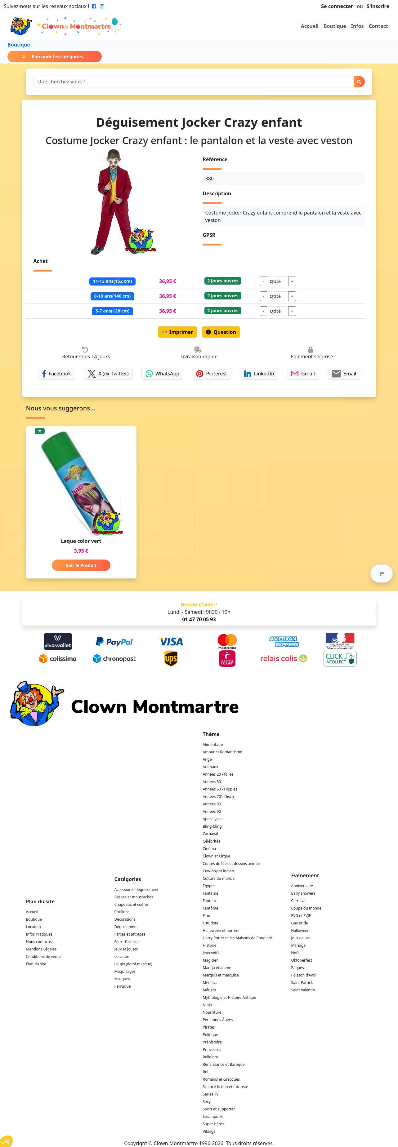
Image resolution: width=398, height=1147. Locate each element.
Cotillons (122, 911)
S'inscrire (378, 6)
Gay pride (299, 923)
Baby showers (303, 893)
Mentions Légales (41, 949)
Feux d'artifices (127, 941)
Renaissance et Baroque (224, 1064)
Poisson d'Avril (303, 975)
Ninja (207, 1005)
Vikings (209, 1131)
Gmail (303, 374)
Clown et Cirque (216, 856)
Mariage (298, 945)
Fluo (206, 915)
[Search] (194, 81)
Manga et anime (217, 967)
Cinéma (209, 848)
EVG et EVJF (301, 915)
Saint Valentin (303, 990)
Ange (207, 759)
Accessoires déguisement (136, 889)
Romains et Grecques (221, 1079)
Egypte (209, 885)
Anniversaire (302, 885)
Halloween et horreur (221, 930)
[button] (381, 573)
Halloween (300, 930)
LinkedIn (259, 374)
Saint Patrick (302, 982)
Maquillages (125, 971)
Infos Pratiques (39, 934)
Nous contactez (39, 941)
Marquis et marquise (221, 975)
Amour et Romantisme (222, 752)
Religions (211, 1057)
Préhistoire (212, 1042)
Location (33, 926)
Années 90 (212, 811)
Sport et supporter (219, 1109)
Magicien (211, 960)
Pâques (297, 967)
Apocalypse (213, 819)
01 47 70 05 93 (199, 619)
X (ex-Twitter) (108, 374)
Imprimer (177, 332)
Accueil (310, 26)
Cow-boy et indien (218, 871)
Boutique (335, 26)
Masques (122, 978)
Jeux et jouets (126, 949)
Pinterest (211, 374)
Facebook (56, 374)
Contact (378, 26)
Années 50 (212, 781)
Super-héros (213, 1124)
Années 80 (212, 804)
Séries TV (211, 1094)
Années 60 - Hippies (220, 789)
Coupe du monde (306, 908)
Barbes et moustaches (133, 897)
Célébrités (212, 841)
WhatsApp (162, 374)
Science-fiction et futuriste (225, 1086)
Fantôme (210, 908)
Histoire (210, 945)
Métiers (209, 990)
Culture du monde (219, 878)
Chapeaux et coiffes (131, 904)
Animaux (210, 766)
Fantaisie (210, 893)
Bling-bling (212, 826)
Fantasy (209, 900)
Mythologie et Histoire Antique (229, 997)
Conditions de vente (43, 956)
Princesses (212, 1049)
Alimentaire (213, 744)
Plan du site (36, 964)
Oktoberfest (301, 960)
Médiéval (211, 982)
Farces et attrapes (129, 934)
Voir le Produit (81, 565)
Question (221, 332)
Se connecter (337, 6)
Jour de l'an (301, 938)
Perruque (122, 986)
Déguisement (126, 926)
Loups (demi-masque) (133, 964)
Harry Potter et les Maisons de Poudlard (237, 938)
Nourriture (212, 1012)
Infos (357, 26)
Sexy (207, 1101)
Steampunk (213, 1116)
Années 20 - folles (218, 774)
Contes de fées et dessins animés (232, 863)
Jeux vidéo (212, 952)
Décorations (125, 919)
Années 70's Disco (218, 796)
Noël (295, 952)
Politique (210, 1034)
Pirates (209, 1027)
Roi (205, 1071)
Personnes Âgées (218, 1019)
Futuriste (210, 923)
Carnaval (210, 833)
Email (344, 374)
